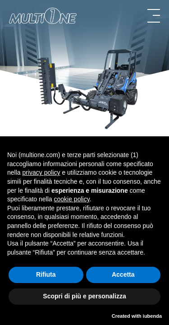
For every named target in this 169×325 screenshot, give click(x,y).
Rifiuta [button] (46, 274)
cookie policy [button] (72, 199)
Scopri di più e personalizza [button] (84, 296)
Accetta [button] (123, 274)
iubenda (152, 316)
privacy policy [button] (41, 172)
